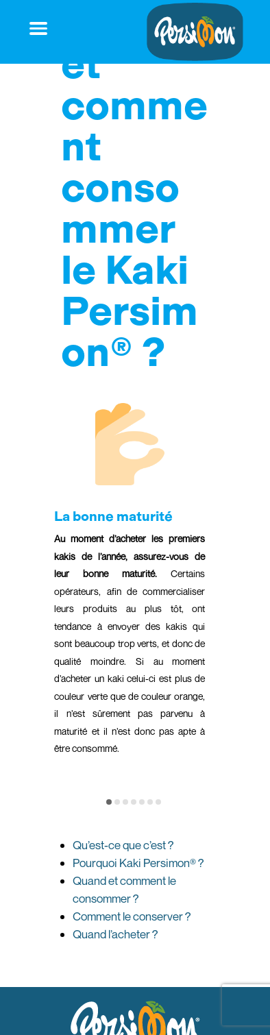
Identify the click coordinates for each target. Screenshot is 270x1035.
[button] (109, 802)
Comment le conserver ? (132, 916)
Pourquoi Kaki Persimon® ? (138, 862)
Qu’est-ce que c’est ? (123, 845)
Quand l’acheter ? (115, 934)
